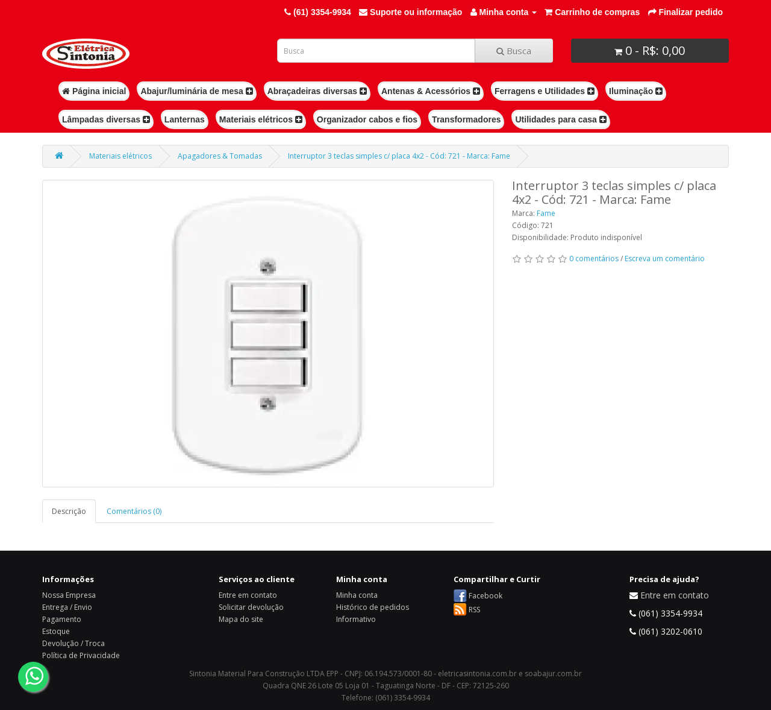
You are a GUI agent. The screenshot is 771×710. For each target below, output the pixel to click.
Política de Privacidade (81, 655)
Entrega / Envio (67, 607)
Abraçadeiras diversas (317, 91)
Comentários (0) (134, 511)
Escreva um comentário (665, 258)
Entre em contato (248, 595)
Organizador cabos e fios (367, 119)
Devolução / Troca (73, 643)
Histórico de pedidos (372, 607)
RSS (474, 609)
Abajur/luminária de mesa (196, 91)
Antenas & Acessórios (430, 91)
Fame (546, 213)
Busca (513, 51)
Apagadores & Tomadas (220, 156)
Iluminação (636, 91)
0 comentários (594, 258)
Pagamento (61, 619)
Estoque (56, 631)
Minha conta (357, 595)
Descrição (69, 511)
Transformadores (466, 119)
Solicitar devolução (251, 607)
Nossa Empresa (69, 595)
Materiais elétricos (260, 119)
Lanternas (184, 119)
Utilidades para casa (560, 119)
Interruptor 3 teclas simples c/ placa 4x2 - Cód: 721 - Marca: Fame (399, 156)
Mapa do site (241, 619)
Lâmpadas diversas (106, 119)
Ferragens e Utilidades (545, 91)
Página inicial (94, 91)
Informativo (356, 619)
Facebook (485, 596)
